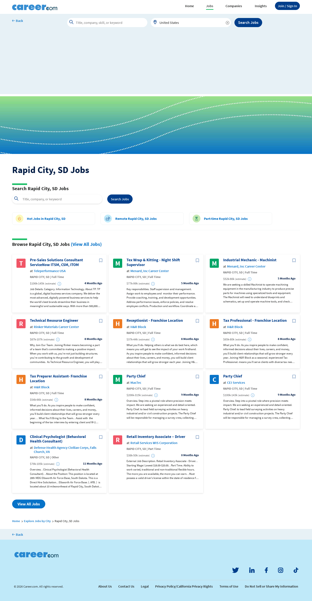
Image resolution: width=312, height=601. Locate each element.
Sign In (287, 6)
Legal (145, 586)
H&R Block (138, 327)
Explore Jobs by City (37, 521)
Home (189, 6)
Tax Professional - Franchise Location (255, 320)
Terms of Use (228, 586)
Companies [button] (234, 6)
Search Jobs (248, 22)
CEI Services (236, 383)
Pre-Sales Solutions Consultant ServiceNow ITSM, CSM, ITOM (56, 262)
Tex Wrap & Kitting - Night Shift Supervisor (153, 262)
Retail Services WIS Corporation (153, 443)
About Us (105, 586)
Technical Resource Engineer (54, 320)
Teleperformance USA (50, 271)
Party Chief (136, 376)
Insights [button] (261, 6)
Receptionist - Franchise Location (155, 320)
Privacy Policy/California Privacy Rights (184, 586)
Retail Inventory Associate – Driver (156, 436)
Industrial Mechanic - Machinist (249, 260)
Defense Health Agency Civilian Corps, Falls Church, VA (65, 450)
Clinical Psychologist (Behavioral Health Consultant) (58, 439)
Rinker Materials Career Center (56, 327)
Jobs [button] (209, 6)
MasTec (135, 383)
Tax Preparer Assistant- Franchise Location (58, 378)
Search (120, 199)
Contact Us (126, 586)
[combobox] (191, 22)
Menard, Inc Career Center (149, 271)
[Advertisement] (156, 63)
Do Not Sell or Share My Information (271, 586)
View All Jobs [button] (29, 503)
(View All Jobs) (86, 244)
